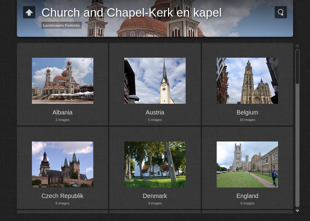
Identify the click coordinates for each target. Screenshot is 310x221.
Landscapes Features (61, 25)
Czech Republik (62, 195)
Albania (62, 112)
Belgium (247, 112)
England (247, 195)
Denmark (155, 195)
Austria (154, 112)
